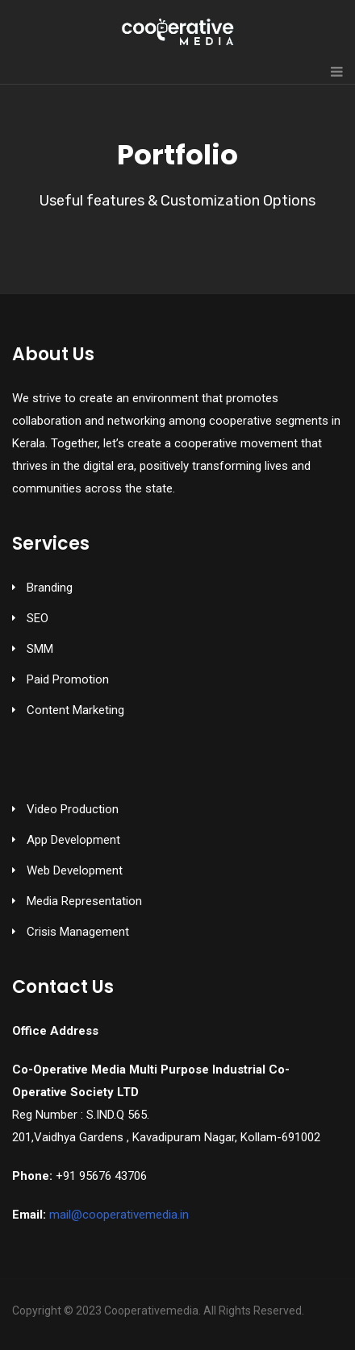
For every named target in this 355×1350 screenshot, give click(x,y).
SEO (37, 618)
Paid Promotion (68, 679)
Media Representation (84, 901)
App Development (73, 840)
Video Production (73, 809)
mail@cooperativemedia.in (119, 1214)
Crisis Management (78, 931)
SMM (40, 649)
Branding (50, 587)
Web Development (75, 870)
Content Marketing (75, 710)
